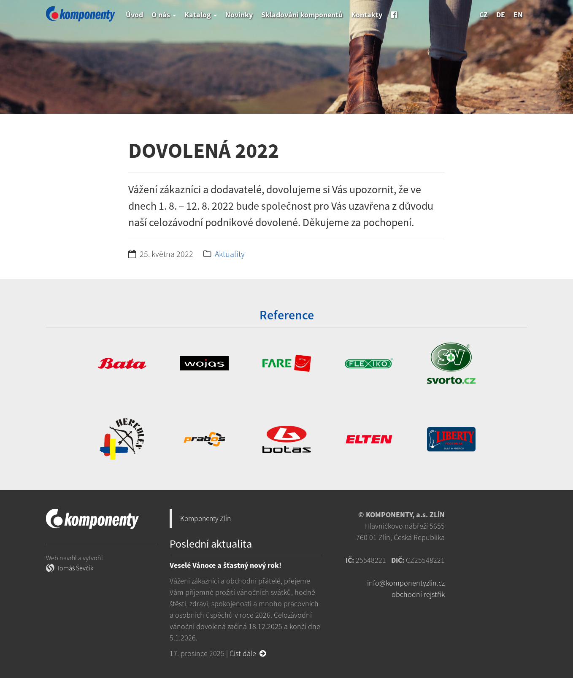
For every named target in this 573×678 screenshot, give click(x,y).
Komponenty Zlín (205, 518)
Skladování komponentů (302, 14)
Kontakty (366, 14)
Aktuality (230, 254)
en (518, 14)
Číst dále (248, 653)
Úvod (134, 14)
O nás (163, 14)
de (500, 14)
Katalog (200, 14)
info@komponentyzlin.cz (406, 583)
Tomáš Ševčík (75, 568)
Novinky (239, 14)
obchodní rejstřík (418, 594)
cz (483, 14)
